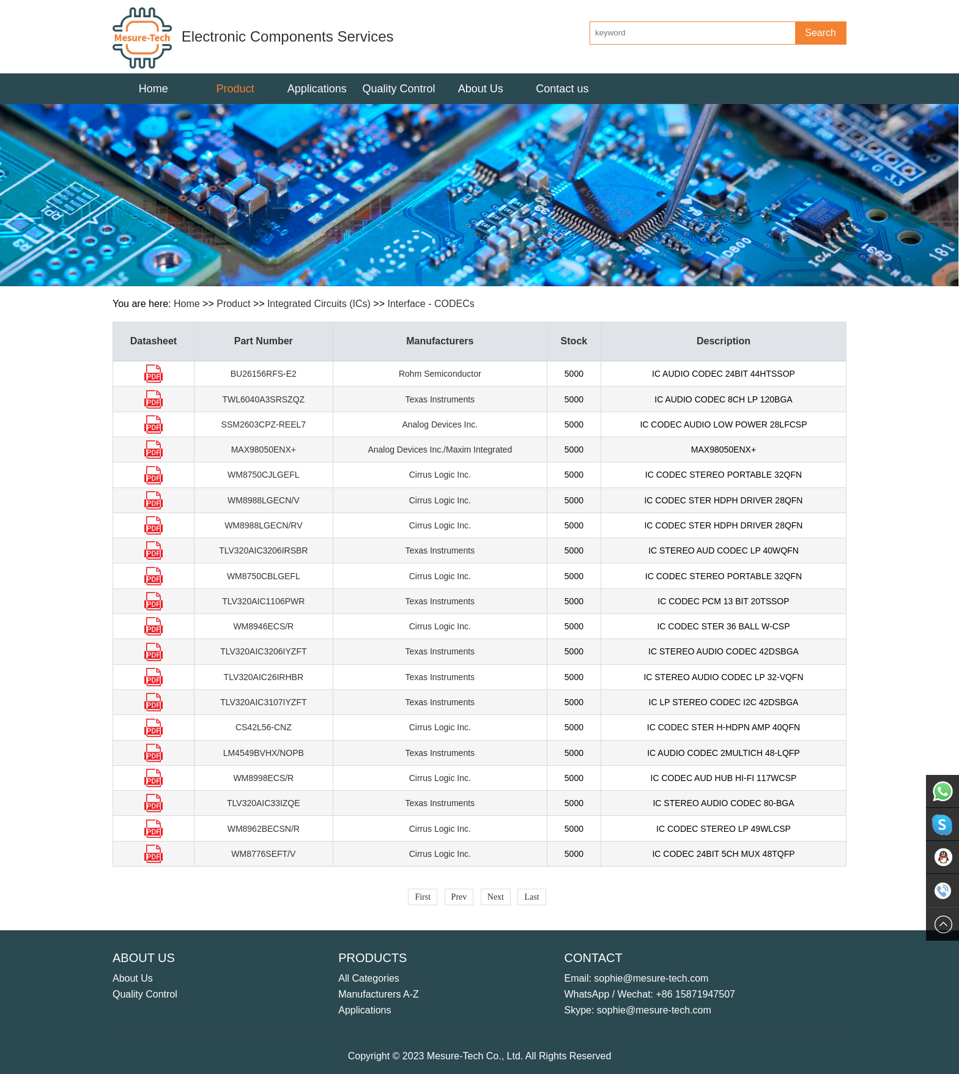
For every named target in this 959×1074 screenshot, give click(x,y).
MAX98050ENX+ (263, 449)
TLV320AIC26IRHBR (263, 677)
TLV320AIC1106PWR (263, 601)
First (423, 897)
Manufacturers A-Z (378, 994)
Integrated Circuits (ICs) (319, 303)
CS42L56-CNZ (263, 727)
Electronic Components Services (253, 36)
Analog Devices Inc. (440, 424)
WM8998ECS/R (263, 778)
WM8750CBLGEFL (263, 576)
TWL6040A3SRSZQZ (264, 399)
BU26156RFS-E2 (264, 374)
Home (153, 89)
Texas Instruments (440, 399)
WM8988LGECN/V (263, 500)
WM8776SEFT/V (263, 854)
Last (531, 897)
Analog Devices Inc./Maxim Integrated (440, 449)
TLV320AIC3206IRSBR (263, 550)
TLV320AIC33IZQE (263, 803)
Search (820, 33)
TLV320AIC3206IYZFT (263, 651)
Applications (364, 1010)
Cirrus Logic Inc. (440, 475)
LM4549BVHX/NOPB (263, 753)
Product (233, 303)
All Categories (368, 978)
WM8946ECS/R (263, 626)
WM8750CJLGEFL (263, 475)
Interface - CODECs (430, 303)
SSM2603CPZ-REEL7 (263, 424)
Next (495, 897)
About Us (133, 978)
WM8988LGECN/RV (263, 525)
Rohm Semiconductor (440, 374)
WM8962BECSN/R (264, 829)
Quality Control (145, 994)
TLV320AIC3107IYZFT (263, 702)
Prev (459, 897)
